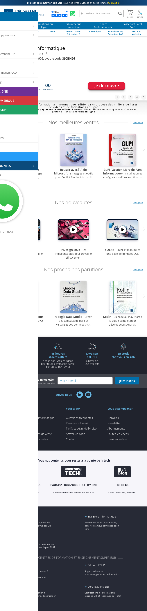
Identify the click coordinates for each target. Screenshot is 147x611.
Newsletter (114, 423)
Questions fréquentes (79, 418)
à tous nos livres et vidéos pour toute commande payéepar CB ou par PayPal (58, 360)
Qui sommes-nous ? (27, 423)
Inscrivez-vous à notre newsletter (31, 380)
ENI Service (28, 565)
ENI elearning (29, 586)
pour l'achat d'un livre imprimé (23, 358)
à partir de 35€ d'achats (92, 358)
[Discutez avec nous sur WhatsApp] (72, 13)
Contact (71, 439)
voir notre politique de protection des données (33, 383)
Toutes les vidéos (118, 434)
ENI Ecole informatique (102, 516)
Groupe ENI (28, 538)
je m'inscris (127, 381)
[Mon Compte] (140, 14)
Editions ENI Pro (97, 565)
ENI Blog (26, 516)
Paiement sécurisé (77, 423)
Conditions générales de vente (33, 434)
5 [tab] (143, 97)
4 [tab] (137, 97)
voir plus (138, 122)
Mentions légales (25, 428)
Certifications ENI (98, 586)
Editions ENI (24, 13)
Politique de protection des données (31, 440)
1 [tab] (117, 97)
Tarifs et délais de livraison (82, 428)
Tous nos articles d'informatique (34, 418)
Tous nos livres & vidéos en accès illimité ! (73, 2)
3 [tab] (130, 97)
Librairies (113, 418)
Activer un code (75, 434)
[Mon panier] (130, 14)
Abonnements (116, 428)
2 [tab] (123, 97)
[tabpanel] (73, 68)
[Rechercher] (120, 13)
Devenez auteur (117, 439)
